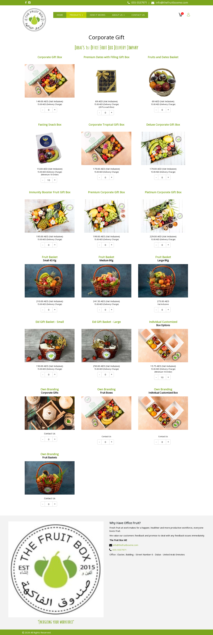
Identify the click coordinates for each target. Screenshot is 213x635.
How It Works (97, 14)
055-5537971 (119, 549)
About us (118, 14)
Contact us (138, 14)
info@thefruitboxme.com (125, 545)
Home (60, 14)
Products (76, 14)
